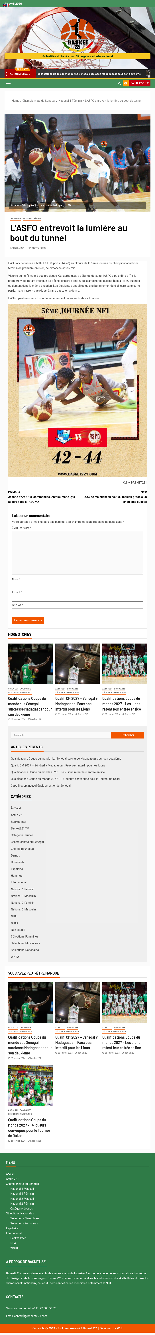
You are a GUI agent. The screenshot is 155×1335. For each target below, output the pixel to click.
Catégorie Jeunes (22, 835)
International (18, 882)
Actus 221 (13, 689)
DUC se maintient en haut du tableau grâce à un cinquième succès (112, 497)
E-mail (17, 592)
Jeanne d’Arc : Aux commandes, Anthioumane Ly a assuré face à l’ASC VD (43, 497)
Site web (17, 605)
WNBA (15, 957)
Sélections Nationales (25, 950)
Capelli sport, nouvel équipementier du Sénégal (41, 785)
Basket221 (19, 248)
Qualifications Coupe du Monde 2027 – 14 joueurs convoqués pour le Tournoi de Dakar (65, 779)
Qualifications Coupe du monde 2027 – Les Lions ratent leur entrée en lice (121, 703)
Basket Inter (18, 821)
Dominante (15, 219)
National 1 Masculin (23, 896)
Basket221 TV (20, 828)
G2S (120, 1328)
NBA (14, 916)
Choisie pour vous (22, 849)
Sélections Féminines (24, 936)
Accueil (10, 1174)
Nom (16, 579)
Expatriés (17, 869)
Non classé (18, 930)
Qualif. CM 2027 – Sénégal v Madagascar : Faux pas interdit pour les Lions (76, 703)
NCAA (14, 923)
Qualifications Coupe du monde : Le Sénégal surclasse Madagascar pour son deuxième (87, 74)
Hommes (17, 875)
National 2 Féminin (22, 902)
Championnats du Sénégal (27, 842)
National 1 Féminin (32, 219)
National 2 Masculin (23, 909)
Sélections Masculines (20, 693)
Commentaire (21, 527)
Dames (15, 855)
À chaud (16, 808)
